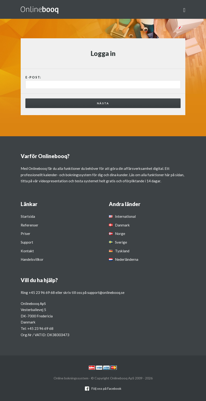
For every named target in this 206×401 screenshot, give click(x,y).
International (125, 216)
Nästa (103, 103)
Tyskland (122, 251)
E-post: (33, 77)
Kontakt (27, 251)
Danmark (122, 225)
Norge (120, 233)
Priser (25, 233)
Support (27, 242)
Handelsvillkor (32, 259)
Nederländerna (126, 259)
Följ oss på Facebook (106, 388)
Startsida (28, 216)
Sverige (121, 242)
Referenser (29, 225)
